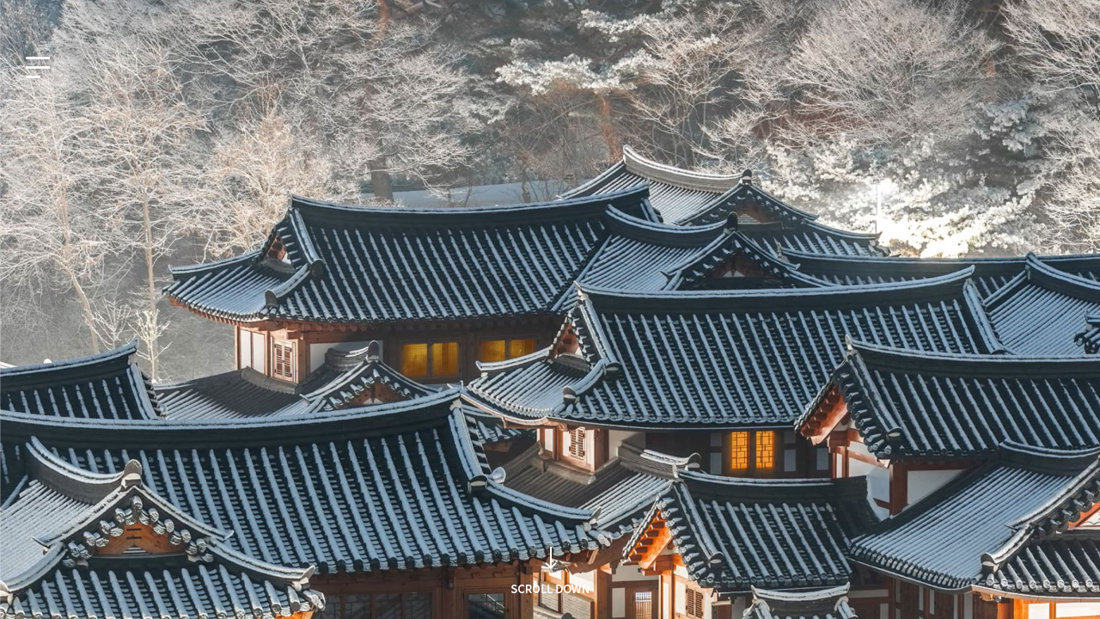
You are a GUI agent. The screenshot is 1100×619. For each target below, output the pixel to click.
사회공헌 (983, 14)
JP (105, 14)
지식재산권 (915, 14)
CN (142, 14)
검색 (802, 342)
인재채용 (1046, 14)
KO (30, 14)
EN (68, 14)
